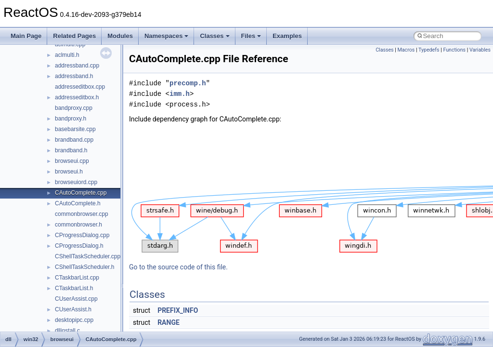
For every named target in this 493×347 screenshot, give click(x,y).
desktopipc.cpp (74, 320)
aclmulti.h (67, 55)
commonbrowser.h (78, 224)
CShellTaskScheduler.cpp (87, 256)
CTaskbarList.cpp (77, 277)
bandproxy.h (70, 118)
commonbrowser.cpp (81, 214)
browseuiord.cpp (76, 182)
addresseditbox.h (77, 97)
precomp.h (187, 83)
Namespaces (166, 36)
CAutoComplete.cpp (80, 192)
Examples (287, 36)
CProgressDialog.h (79, 245)
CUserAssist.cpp (76, 298)
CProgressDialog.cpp (82, 235)
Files (251, 36)
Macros (406, 50)
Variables (480, 50)
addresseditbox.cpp (80, 86)
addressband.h (74, 76)
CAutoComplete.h (78, 203)
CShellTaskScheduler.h (84, 267)
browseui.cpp (72, 161)
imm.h (179, 93)
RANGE (168, 322)
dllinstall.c (67, 330)
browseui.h (69, 171)
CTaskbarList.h (74, 288)
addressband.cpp (77, 65)
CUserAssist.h (73, 309)
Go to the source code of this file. (178, 267)
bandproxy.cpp (73, 108)
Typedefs (429, 50)
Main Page (26, 36)
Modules (120, 36)
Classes (214, 36)
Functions (454, 50)
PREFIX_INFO (177, 310)
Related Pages (74, 36)
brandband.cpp (74, 139)
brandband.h (71, 150)
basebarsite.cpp (75, 129)
